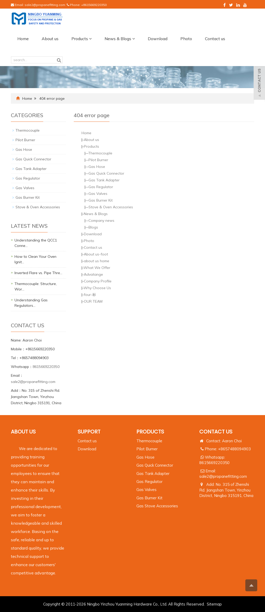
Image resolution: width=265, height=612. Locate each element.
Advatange (93, 274)
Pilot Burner (98, 160)
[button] (90, 38)
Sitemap (214, 604)
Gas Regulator (101, 186)
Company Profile (98, 281)
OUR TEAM (93, 301)
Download (157, 38)
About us (50, 38)
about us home (96, 261)
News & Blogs (120, 38)
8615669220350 (46, 366)
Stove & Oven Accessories (111, 207)
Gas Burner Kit (101, 200)
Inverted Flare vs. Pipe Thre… (38, 273)
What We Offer (97, 267)
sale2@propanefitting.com (45, 5)
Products (81, 38)
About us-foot (96, 254)
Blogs (93, 227)
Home (23, 38)
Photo (186, 38)
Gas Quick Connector (106, 173)
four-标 (90, 294)
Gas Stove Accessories (157, 505)
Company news (101, 220)
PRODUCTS (150, 431)
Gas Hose (97, 166)
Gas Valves (98, 193)
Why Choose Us (97, 288)
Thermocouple (100, 153)
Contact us (215, 38)
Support (89, 431)
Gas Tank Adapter (104, 180)
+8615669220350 (94, 5)
